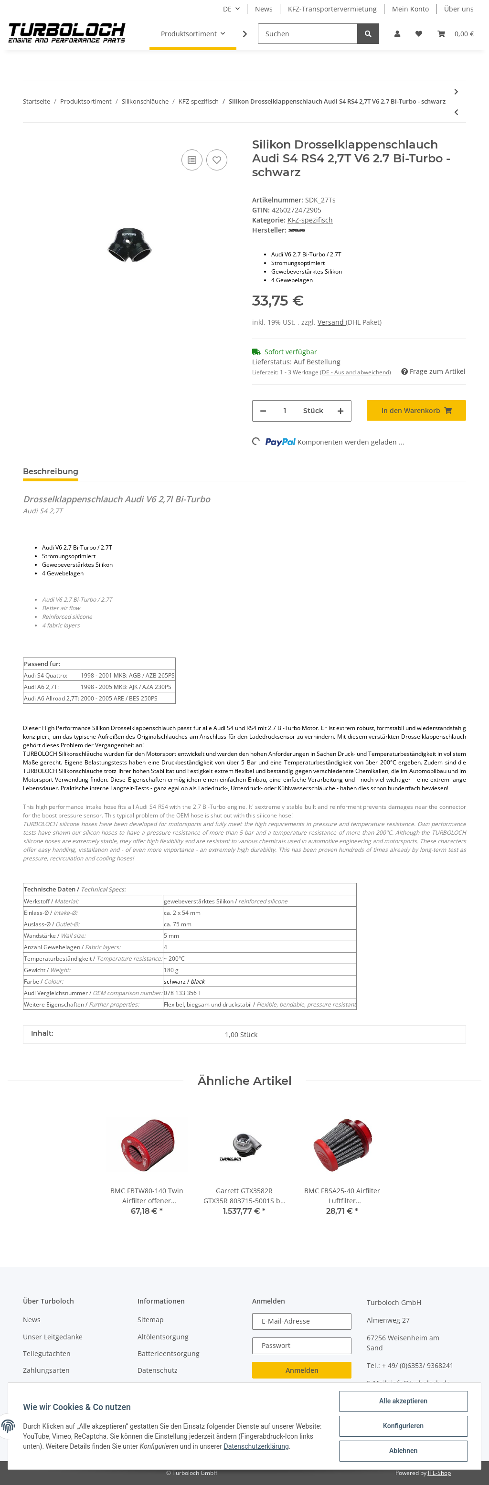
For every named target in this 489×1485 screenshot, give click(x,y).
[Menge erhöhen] (340, 411)
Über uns (459, 8)
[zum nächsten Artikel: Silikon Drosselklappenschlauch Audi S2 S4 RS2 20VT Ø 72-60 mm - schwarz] (456, 91)
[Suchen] (308, 33)
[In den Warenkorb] (416, 410)
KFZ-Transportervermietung (332, 8)
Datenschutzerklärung (286, 1446)
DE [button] (227, 8)
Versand (332, 322)
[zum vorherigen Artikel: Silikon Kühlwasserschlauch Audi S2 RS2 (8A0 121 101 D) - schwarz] (456, 112)
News (264, 8)
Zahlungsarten (46, 1370)
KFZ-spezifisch (310, 219)
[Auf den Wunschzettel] (216, 159)
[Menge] (285, 411)
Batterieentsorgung (169, 1353)
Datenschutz (158, 1370)
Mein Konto (410, 8)
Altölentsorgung (163, 1336)
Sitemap (151, 1319)
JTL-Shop (439, 1473)
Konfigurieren (403, 1426)
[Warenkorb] (455, 33)
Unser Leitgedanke (53, 1336)
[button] (397, 33)
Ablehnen (403, 1451)
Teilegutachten (47, 1353)
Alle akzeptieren (403, 1401)
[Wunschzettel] (419, 33)
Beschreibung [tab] (50, 471)
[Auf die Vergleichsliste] (191, 159)
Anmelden (302, 1370)
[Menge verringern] (263, 411)
